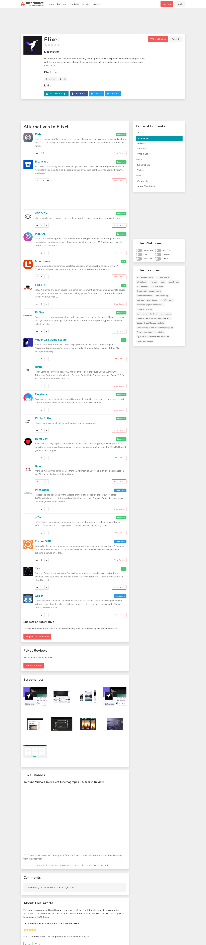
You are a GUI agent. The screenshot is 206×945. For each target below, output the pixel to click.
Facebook (80, 93)
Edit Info (176, 39)
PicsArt (40, 234)
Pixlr (38, 134)
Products (74, 4)
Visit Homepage (58, 93)
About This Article (146, 186)
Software (62, 4)
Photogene (42, 490)
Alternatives (143, 138)
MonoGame (42, 261)
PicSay (39, 312)
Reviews (141, 143)
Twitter (98, 93)
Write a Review (158, 39)
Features (141, 148)
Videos (140, 170)
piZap (38, 517)
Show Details (119, 153)
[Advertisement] (103, 22)
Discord (96, 4)
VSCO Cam (42, 213)
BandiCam (41, 439)
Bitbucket (41, 162)
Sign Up (167, 4)
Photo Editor (43, 418)
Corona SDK (43, 541)
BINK (38, 367)
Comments (142, 181)
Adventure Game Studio (51, 340)
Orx (37, 568)
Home (51, 4)
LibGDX (40, 285)
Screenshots (143, 165)
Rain (38, 466)
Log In (180, 4)
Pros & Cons (143, 153)
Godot (39, 596)
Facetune (41, 394)
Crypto (85, 4)
